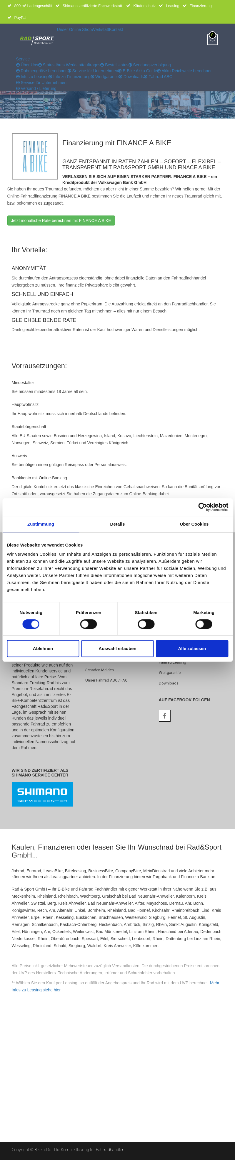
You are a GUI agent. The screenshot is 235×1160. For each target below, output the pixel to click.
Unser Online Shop (74, 29)
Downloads (131, 76)
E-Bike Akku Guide (137, 70)
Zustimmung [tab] (40, 523)
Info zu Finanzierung (70, 76)
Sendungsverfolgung (150, 64)
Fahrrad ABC (158, 76)
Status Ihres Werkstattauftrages (69, 64)
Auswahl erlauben (117, 648)
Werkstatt (100, 29)
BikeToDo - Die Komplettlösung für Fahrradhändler (79, 1149)
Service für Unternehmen (93, 70)
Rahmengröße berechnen (42, 70)
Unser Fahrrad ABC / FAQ (106, 680)
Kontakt (116, 29)
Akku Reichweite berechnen (185, 70)
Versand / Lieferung (36, 88)
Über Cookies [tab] (194, 523)
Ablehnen (43, 648)
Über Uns (27, 64)
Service (23, 59)
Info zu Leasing (32, 76)
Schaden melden (99, 670)
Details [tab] (117, 523)
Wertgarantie (105, 76)
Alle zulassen (192, 648)
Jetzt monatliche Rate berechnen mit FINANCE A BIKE (61, 220)
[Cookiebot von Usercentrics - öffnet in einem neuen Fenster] (202, 507)
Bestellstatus (114, 64)
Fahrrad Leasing (172, 662)
